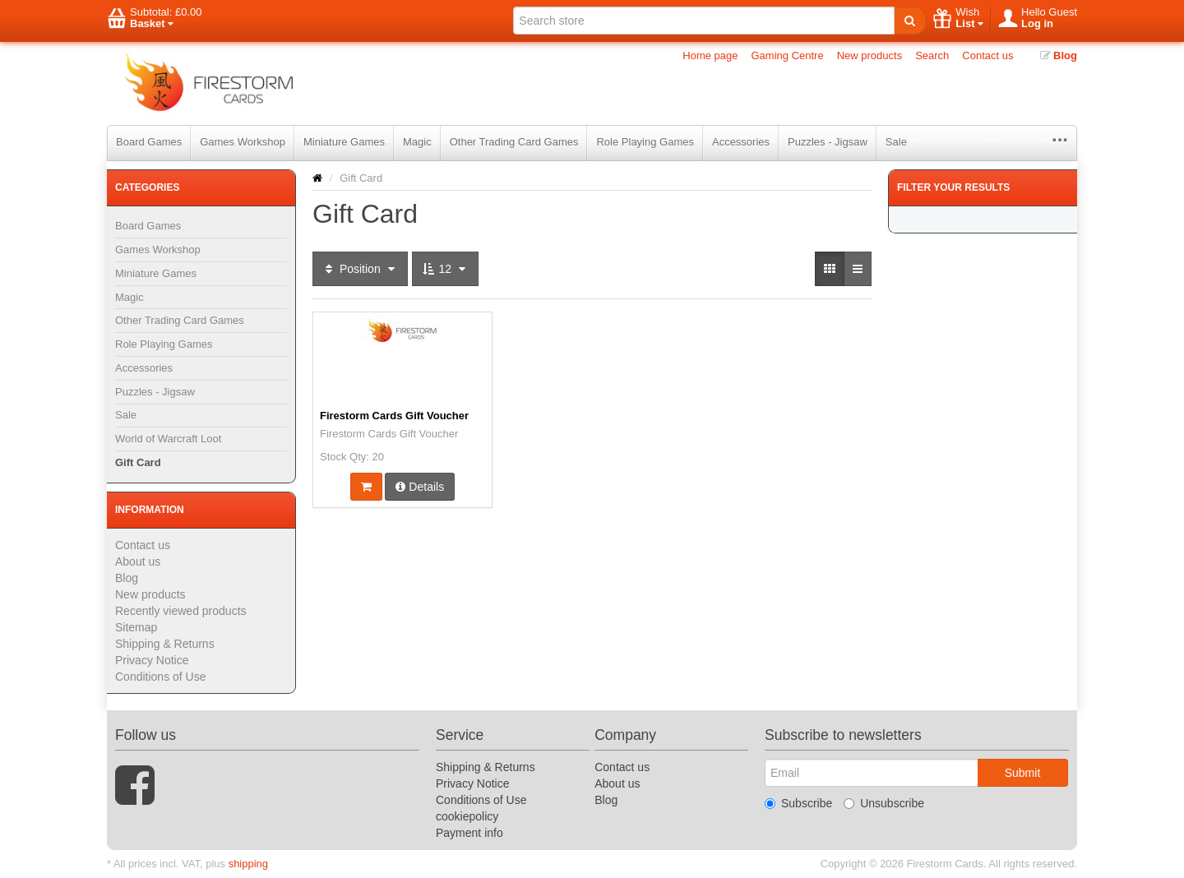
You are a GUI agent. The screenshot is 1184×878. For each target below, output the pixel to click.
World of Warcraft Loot (168, 438)
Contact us (987, 55)
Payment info (469, 832)
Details (419, 486)
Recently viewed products (181, 610)
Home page (710, 55)
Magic (417, 142)
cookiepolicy (467, 816)
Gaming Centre (788, 55)
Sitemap (136, 627)
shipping (248, 863)
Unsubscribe (884, 803)
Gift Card (138, 462)
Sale (896, 142)
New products (869, 55)
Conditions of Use (160, 676)
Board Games (149, 142)
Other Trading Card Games (514, 142)
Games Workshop (242, 142)
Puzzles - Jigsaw (827, 142)
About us (137, 561)
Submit (1023, 772)
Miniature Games (344, 142)
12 (445, 268)
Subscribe (798, 803)
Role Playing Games (645, 142)
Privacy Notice (151, 660)
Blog (1059, 55)
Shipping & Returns (165, 643)
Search (932, 55)
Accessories (741, 142)
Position (360, 268)
